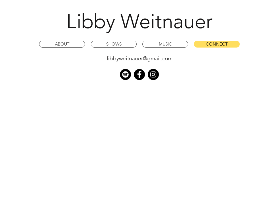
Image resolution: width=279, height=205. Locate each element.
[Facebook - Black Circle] (139, 74)
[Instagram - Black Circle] (153, 74)
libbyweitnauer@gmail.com (140, 58)
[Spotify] (125, 74)
